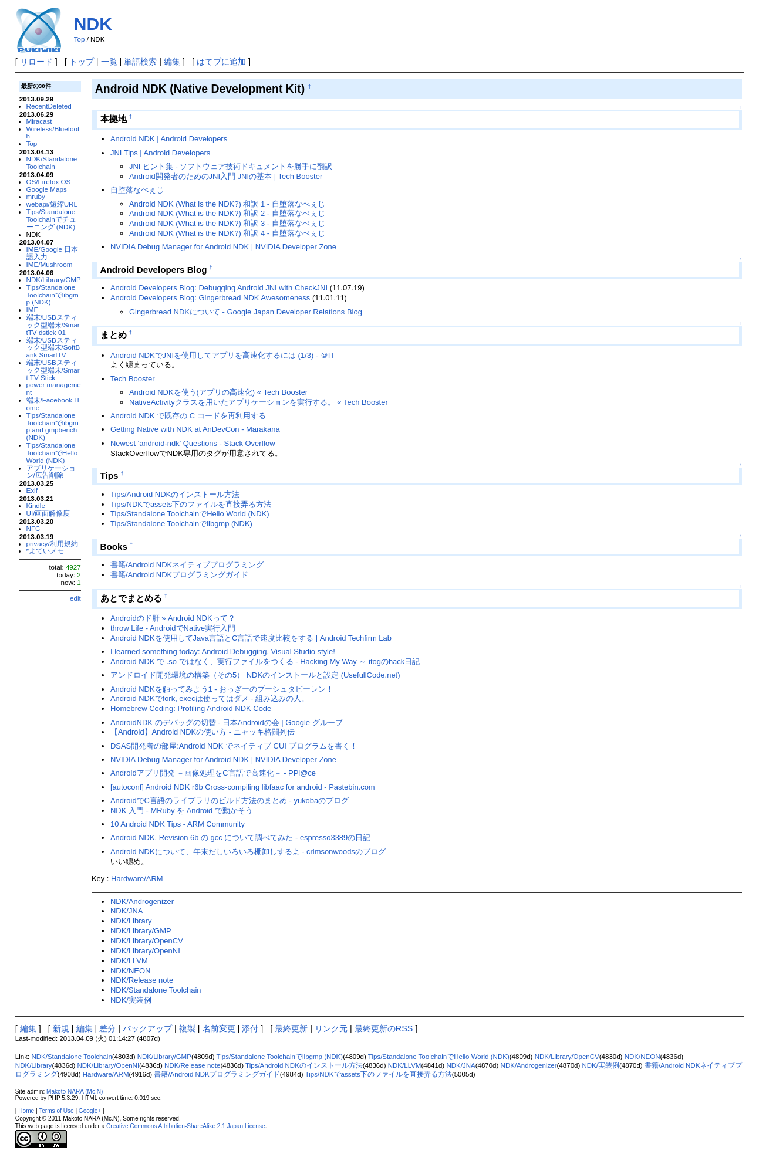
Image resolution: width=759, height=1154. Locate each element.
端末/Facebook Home (52, 403)
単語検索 (140, 61)
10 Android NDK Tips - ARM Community (177, 824)
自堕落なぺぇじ (137, 189)
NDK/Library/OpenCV (146, 940)
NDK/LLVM (129, 960)
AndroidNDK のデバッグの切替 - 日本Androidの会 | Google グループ (226, 722)
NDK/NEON (130, 970)
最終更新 (291, 1028)
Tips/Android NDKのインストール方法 (174, 494)
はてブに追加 (221, 61)
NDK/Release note (141, 980)
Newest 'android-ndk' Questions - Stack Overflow (192, 443)
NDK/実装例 (130, 1000)
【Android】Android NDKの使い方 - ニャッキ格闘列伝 (202, 731)
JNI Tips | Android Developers (160, 152)
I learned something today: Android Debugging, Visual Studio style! (222, 651)
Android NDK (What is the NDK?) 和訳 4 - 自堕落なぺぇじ (227, 233)
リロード (36, 61)
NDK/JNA (126, 910)
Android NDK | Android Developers (168, 138)
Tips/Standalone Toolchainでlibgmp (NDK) (52, 294)
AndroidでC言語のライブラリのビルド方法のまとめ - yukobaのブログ (229, 800)
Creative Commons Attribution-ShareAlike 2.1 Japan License (185, 1126)
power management (53, 388)
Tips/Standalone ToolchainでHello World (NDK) (52, 452)
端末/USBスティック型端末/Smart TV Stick (53, 369)
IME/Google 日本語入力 (52, 252)
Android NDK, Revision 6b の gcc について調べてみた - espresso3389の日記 (240, 837)
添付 (250, 1028)
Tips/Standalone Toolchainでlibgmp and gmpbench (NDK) (52, 426)
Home (26, 1111)
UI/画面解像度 (48, 513)
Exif (32, 490)
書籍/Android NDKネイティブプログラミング (187, 564)
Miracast (39, 121)
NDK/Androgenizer (142, 901)
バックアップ (147, 1028)
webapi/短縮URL (52, 204)
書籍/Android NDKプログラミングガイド (179, 574)
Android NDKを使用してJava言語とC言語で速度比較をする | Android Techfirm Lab (251, 638)
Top (79, 39)
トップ (81, 61)
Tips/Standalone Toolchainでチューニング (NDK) (51, 219)
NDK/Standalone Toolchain (51, 162)
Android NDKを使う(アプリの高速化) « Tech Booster (218, 392)
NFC (33, 528)
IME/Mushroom (49, 264)
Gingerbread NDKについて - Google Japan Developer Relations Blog (245, 311)
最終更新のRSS (384, 1028)
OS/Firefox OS (48, 181)
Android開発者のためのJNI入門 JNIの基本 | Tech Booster (225, 176)
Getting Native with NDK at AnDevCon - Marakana (195, 429)
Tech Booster (132, 378)
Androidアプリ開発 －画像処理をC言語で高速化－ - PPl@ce (213, 773)
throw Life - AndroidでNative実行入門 (172, 628)
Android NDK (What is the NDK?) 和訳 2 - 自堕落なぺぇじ (227, 213)
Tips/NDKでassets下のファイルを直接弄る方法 (190, 504)
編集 (172, 61)
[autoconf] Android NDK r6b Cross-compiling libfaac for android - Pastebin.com (242, 787)
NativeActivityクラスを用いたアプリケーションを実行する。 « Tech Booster (258, 402)
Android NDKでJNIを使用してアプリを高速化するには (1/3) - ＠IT (222, 355)
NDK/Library (131, 920)
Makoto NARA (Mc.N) (74, 1091)
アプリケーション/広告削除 (51, 471)
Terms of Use (56, 1111)
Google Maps (46, 189)
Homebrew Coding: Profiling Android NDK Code (190, 708)
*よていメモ (45, 550)
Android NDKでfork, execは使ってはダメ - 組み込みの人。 (209, 698)
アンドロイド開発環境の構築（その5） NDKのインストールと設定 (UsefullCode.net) (255, 675)
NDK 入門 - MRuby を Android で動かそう (181, 810)
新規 (61, 1028)
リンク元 (331, 1028)
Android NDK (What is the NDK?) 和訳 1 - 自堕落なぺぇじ (227, 203)
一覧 (109, 61)
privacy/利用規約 (52, 543)
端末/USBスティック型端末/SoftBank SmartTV (53, 347)
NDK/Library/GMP (53, 279)
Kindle (35, 505)
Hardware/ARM (137, 878)
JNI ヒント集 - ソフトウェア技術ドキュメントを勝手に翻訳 (231, 166)
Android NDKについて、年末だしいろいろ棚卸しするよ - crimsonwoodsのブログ (248, 851)
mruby (35, 196)
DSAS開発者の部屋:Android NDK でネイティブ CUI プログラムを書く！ (233, 746)
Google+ (90, 1111)
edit (75, 598)
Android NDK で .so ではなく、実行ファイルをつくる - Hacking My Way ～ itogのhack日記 (265, 661)
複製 (187, 1028)
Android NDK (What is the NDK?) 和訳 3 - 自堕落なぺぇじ (227, 223)
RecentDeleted (49, 106)
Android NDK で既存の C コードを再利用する (188, 415)
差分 (107, 1028)
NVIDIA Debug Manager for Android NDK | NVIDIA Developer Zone (223, 246)
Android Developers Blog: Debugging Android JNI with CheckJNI (219, 287)
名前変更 (219, 1028)
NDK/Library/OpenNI (145, 950)
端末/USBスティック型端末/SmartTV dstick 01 (53, 324)
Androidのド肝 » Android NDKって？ (172, 618)
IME (32, 309)
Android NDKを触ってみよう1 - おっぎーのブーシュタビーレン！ (221, 689)
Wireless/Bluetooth (53, 132)
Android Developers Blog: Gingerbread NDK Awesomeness (210, 297)
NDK (93, 23)
